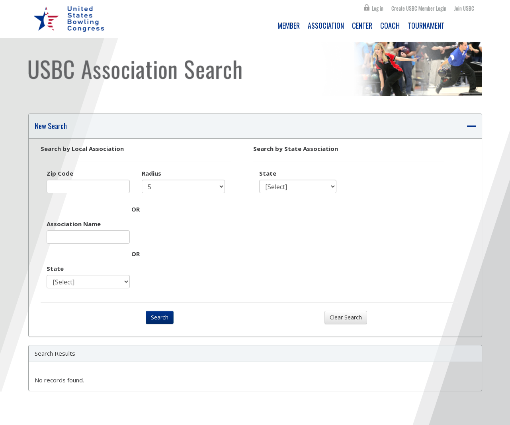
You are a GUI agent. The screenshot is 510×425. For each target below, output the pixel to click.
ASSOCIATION (326, 25)
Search (159, 317)
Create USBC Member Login (418, 8)
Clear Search (346, 317)
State (55, 268)
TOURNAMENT (426, 25)
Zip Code (60, 173)
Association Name (74, 224)
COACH (390, 25)
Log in (377, 8)
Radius (151, 173)
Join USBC (464, 8)
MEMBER (288, 25)
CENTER (362, 25)
